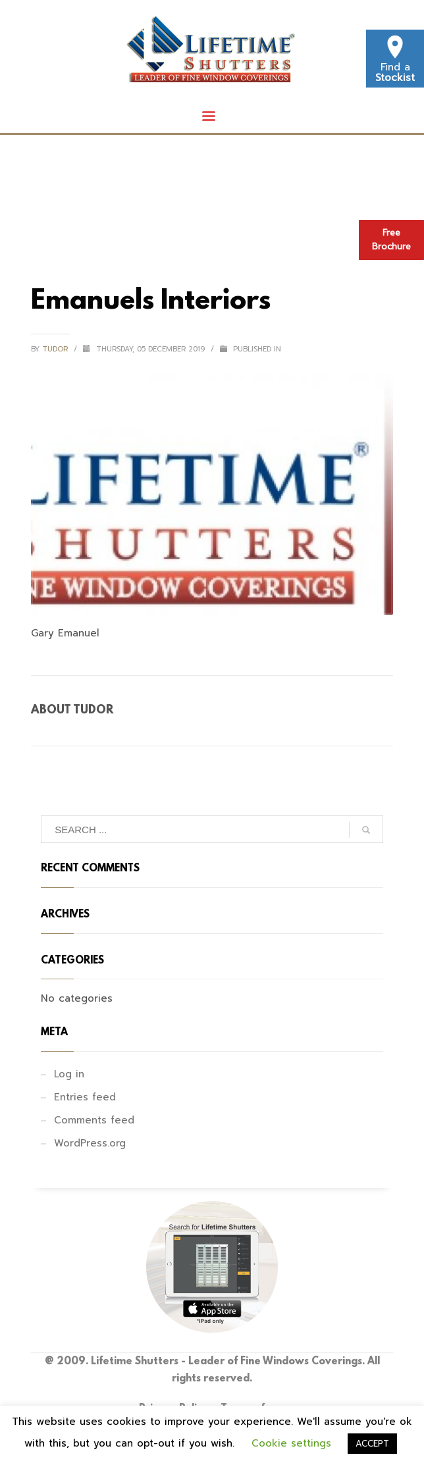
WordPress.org (90, 1143)
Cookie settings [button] (291, 1443)
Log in (69, 1074)
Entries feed (85, 1097)
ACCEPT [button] (372, 1443)
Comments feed (94, 1120)
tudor (56, 349)
